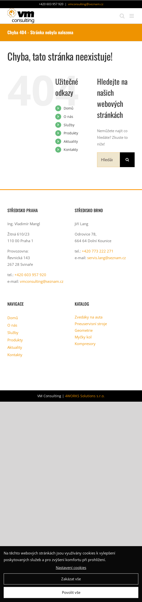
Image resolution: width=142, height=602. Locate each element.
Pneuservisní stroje (91, 323)
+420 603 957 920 (30, 274)
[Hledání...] (108, 159)
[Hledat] (127, 159)
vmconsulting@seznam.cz (85, 4)
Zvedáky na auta (88, 317)
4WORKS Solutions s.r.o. (85, 396)
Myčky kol (83, 336)
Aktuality (71, 141)
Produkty (71, 133)
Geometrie (84, 330)
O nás (68, 116)
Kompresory (85, 343)
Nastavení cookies (71, 568)
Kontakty (71, 149)
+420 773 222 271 (98, 251)
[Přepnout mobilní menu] (132, 15)
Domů (68, 108)
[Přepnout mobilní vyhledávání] (122, 15)
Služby (69, 125)
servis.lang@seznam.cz (106, 257)
